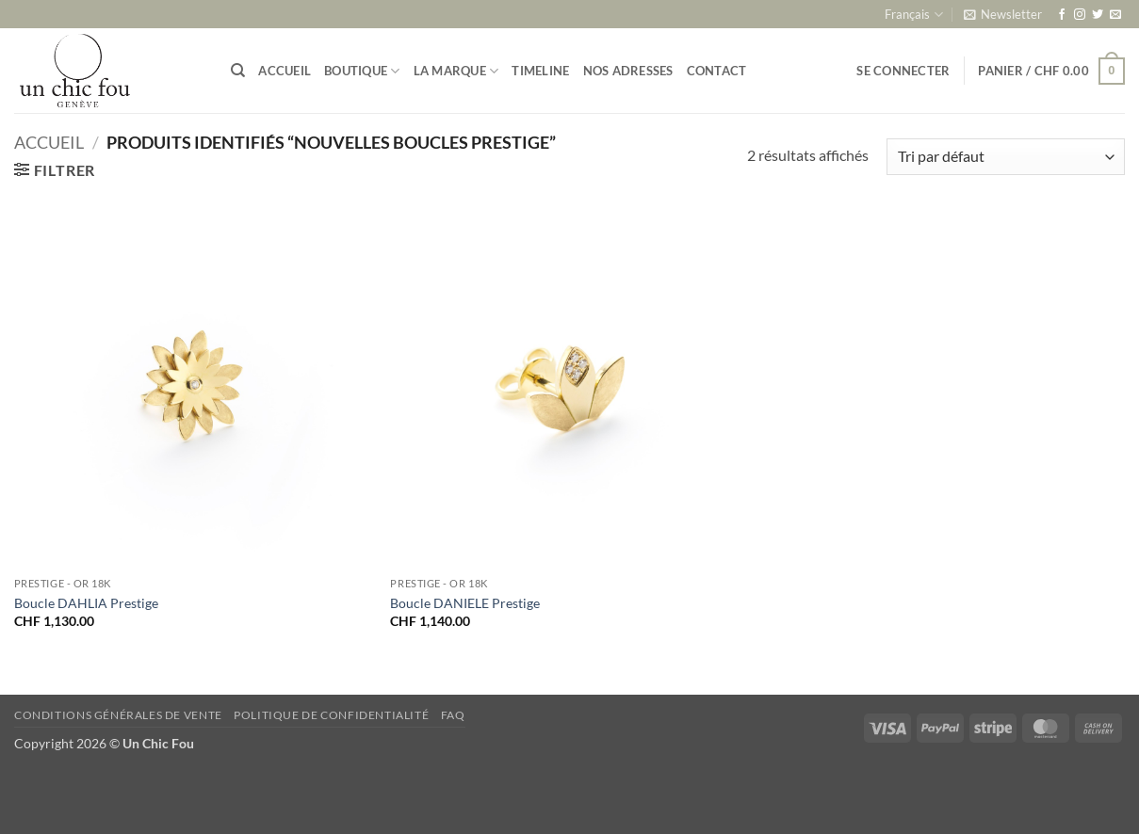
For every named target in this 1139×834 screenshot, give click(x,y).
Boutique (362, 71)
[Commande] (1006, 156)
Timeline (540, 70)
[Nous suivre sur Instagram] (1079, 15)
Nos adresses (628, 70)
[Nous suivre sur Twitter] (1097, 15)
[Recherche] (238, 70)
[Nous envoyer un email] (1115, 15)
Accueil (284, 70)
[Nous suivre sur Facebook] (1061, 15)
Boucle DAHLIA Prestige (86, 603)
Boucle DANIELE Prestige (465, 603)
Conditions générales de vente (118, 715)
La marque (456, 71)
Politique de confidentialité (331, 715)
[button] (1003, 14)
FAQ (453, 715)
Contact (717, 70)
